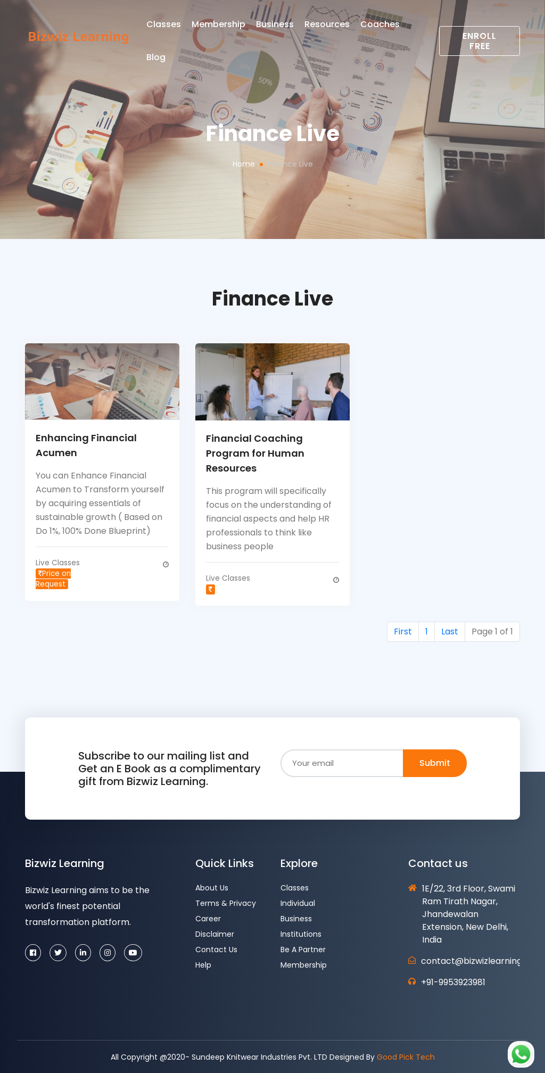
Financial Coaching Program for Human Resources (255, 453)
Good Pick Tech (406, 1056)
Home (244, 164)
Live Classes (57, 573)
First (403, 630)
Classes (186, 28)
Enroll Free (482, 45)
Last (449, 630)
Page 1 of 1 (492, 630)
